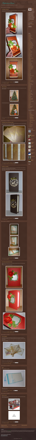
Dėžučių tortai (29, 42)
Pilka (28, 82)
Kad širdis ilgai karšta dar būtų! (7, 261)
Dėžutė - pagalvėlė (30, 43)
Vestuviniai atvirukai (5, 363)
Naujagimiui (29, 77)
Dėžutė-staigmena (30, 44)
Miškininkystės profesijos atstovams (32, 143)
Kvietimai (10, 163)
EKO (28, 49)
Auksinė (29, 39)
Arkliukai (29, 36)
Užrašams (29, 97)
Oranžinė (29, 79)
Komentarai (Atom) (6, 426)
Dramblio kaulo (30, 48)
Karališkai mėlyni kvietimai (33, 153)
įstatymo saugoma (9, 430)
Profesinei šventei (30, 84)
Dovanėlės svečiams (30, 45)
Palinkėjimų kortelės (30, 80)
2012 (29, 111)
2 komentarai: (11, 390)
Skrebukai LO (29, 90)
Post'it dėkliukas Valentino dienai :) (32, 136)
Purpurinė (29, 85)
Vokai (29, 105)
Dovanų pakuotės (30, 47)
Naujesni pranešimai (4, 425)
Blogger (21, 438)
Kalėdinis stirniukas (5, 166)
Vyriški (29, 103)
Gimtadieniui (4, 163)
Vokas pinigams (4, 336)
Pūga (3, 367)
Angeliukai (29, 35)
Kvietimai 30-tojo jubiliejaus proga (7, 122)
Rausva (29, 87)
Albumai (29, 34)
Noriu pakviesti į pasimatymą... (33, 149)
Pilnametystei (29, 83)
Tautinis (29, 95)
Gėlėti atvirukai (5, 332)
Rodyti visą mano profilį (30, 21)
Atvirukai (29, 37)
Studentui (29, 92)
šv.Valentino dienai (30, 94)
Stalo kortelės (29, 91)
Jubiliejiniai (7, 163)
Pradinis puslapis (14, 425)
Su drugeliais (14, 163)
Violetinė (29, 102)
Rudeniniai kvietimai (32, 160)
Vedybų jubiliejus (30, 99)
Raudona (13, 332)
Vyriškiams (29, 104)
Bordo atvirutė (4, 395)
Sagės (29, 89)
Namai (4, 118)
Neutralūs (29, 78)
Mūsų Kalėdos (4, 86)
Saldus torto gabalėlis (32, 146)
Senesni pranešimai (24, 425)
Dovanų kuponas (30, 46)
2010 (29, 113)
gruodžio (31, 114)
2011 (29, 112)
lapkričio (31, 125)
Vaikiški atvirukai (30, 98)
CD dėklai (29, 41)
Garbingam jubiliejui (5, 9)
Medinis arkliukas (33, 130)
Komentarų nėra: (11, 117)
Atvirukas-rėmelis (30, 38)
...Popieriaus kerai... (8, 3)
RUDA (12, 163)
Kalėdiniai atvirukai (5, 219)
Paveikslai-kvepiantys (30, 81)
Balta (28, 40)
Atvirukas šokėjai (33, 156)
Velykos (29, 100)
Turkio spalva (29, 96)
